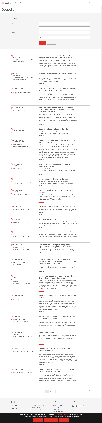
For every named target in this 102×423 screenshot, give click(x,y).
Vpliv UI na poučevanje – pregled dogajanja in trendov (56, 191)
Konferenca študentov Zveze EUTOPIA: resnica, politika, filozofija (57, 141)
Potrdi (42, 43)
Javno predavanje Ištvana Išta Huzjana (53, 179)
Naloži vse (64, 420)
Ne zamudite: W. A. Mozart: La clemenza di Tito (57, 206)
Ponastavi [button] (51, 43)
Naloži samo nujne (51, 420)
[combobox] (64, 23)
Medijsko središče (36, 410)
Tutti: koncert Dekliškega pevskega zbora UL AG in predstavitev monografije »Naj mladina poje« (57, 246)
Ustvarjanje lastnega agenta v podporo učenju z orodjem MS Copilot (57, 165)
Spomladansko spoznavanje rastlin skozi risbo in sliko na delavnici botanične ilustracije (57, 277)
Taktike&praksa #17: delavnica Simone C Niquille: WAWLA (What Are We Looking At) (57, 370)
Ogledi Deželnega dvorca (38, 405)
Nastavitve (38, 420)
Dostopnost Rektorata (57, 411)
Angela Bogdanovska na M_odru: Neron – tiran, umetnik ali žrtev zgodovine (57, 317)
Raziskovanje (24, 3)
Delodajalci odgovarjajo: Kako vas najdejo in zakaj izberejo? (57, 296)
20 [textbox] (40, 37)
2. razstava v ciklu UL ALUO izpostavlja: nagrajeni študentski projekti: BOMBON (57, 89)
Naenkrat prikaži (15, 37)
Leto (12, 23)
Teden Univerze (36, 407)
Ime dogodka (14, 28)
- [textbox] (39, 23)
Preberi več (41, 69)
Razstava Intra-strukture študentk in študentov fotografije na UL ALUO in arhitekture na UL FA (57, 57)
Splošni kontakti (56, 409)
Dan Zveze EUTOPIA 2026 (48, 332)
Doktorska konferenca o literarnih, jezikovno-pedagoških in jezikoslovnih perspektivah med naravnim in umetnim (56, 109)
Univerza (32, 3)
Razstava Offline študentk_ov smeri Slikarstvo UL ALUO (57, 75)
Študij (17, 3)
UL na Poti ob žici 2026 (47, 219)
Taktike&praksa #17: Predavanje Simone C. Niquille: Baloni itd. (55, 349)
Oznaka (13, 32)
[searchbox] (39, 32)
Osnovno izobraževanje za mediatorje (53, 129)
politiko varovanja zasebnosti (62, 414)
